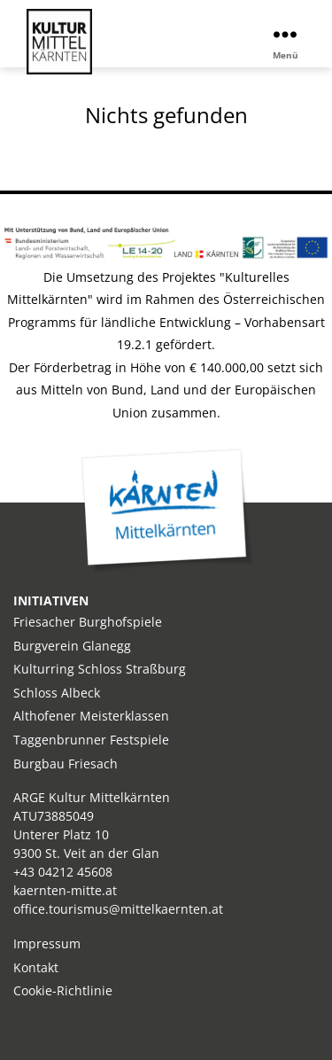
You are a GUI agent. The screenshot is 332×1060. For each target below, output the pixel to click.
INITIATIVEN (51, 600)
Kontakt (35, 967)
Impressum (47, 943)
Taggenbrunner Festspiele (91, 739)
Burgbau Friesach (65, 763)
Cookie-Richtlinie (62, 990)
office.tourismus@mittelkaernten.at (118, 908)
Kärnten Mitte (167, 510)
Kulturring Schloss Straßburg (99, 668)
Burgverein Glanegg (72, 645)
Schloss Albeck (56, 692)
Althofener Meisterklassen (91, 715)
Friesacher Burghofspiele (87, 621)
